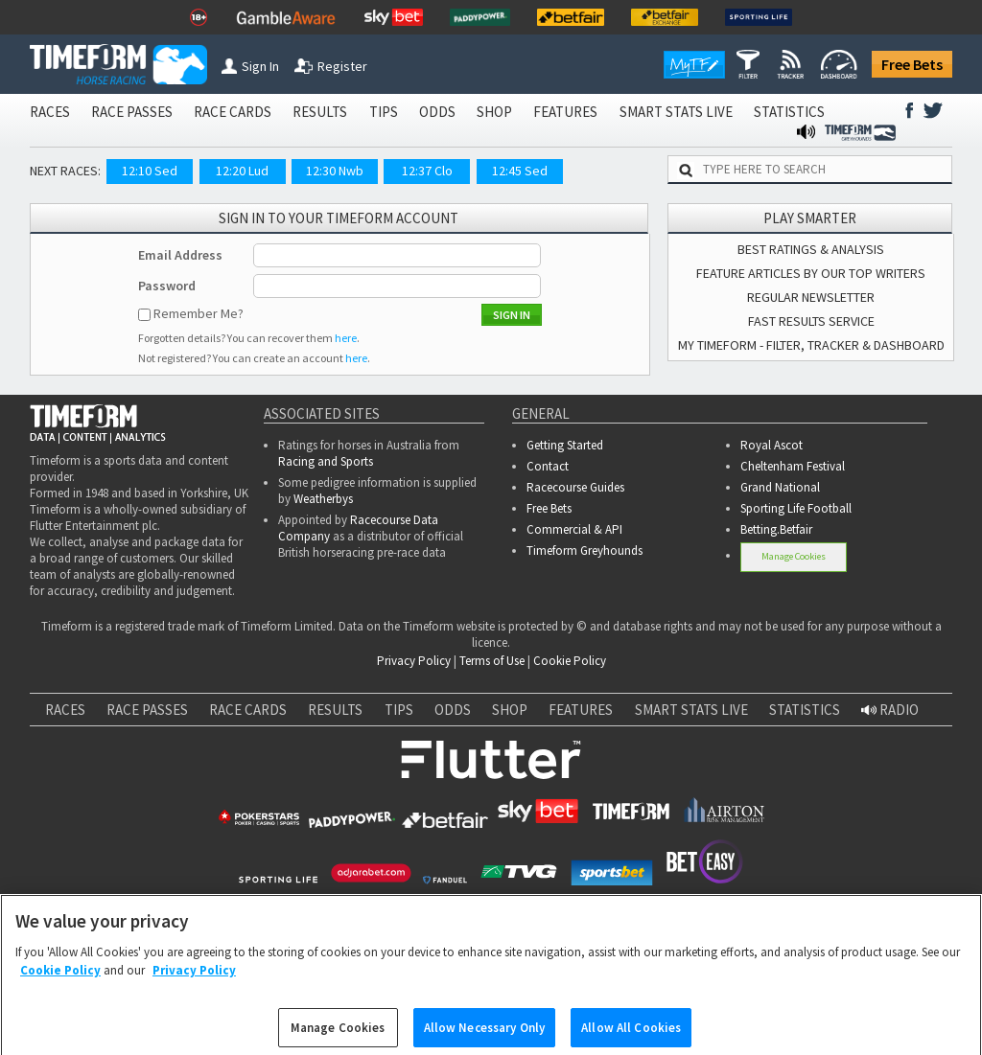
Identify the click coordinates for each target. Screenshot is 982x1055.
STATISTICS (789, 112)
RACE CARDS (232, 112)
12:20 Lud (242, 170)
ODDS (437, 112)
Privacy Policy (414, 661)
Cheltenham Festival (792, 466)
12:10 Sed (149, 170)
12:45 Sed (520, 170)
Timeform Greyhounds (584, 550)
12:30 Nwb (334, 170)
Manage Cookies (793, 556)
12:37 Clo (427, 170)
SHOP (494, 112)
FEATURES (565, 112)
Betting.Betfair (776, 529)
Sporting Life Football (796, 508)
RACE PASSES (132, 112)
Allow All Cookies (631, 1034)
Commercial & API (574, 529)
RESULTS (319, 112)
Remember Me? (198, 313)
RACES (50, 112)
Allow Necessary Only (485, 1034)
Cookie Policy (569, 661)
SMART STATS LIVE (676, 112)
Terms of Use (492, 661)
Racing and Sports (325, 461)
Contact (547, 466)
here (346, 338)
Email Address (180, 255)
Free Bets (912, 64)
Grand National (780, 487)
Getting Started (564, 445)
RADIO (890, 709)
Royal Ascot (771, 445)
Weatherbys (323, 499)
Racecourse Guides (575, 487)
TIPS (383, 112)
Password (167, 285)
